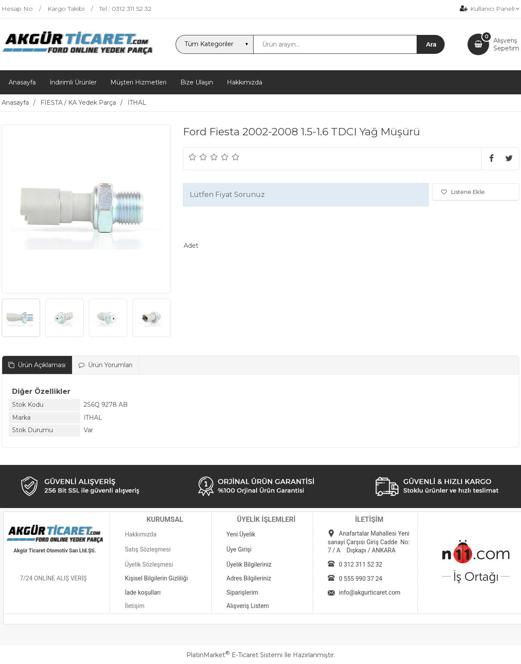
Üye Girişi (238, 549)
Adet (191, 245)
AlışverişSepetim (506, 44)
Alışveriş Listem (247, 605)
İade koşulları (142, 592)
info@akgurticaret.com (370, 592)
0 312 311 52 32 (360, 564)
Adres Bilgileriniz (248, 578)
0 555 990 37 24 (360, 578)
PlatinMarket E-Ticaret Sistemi (234, 655)
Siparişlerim (242, 592)
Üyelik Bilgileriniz (248, 564)
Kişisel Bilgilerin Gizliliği (156, 578)
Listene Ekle (463, 191)
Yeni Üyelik (240, 534)
